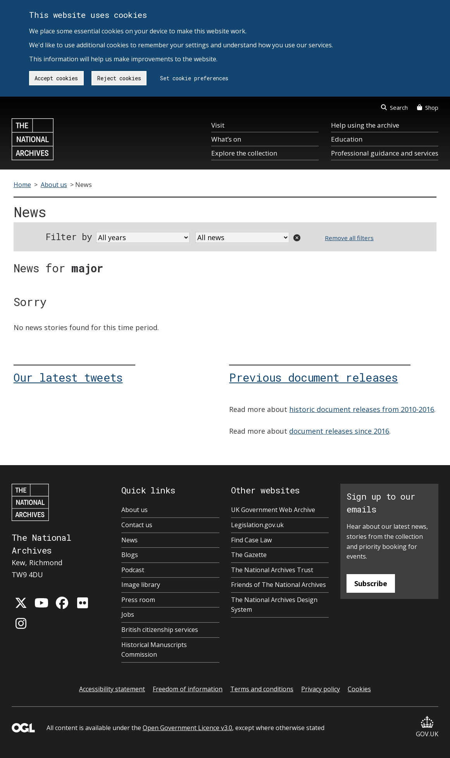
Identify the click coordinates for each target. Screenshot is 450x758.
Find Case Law (251, 540)
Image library (140, 584)
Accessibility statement (112, 689)
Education (346, 139)
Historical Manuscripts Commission (154, 649)
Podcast (132, 570)
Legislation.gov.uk (257, 525)
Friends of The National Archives (278, 584)
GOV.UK (427, 727)
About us (54, 184)
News (129, 540)
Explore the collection (244, 153)
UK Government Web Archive (273, 509)
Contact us (136, 525)
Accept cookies (56, 78)
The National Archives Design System (274, 604)
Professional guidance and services (384, 153)
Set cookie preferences (194, 78)
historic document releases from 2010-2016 (361, 409)
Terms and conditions (261, 689)
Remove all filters (349, 238)
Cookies (359, 689)
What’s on (226, 139)
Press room (138, 599)
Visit (217, 125)
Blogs (129, 554)
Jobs (127, 614)
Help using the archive (365, 125)
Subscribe (370, 583)
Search (394, 107)
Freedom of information (187, 689)
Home (22, 184)
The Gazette (249, 554)
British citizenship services (159, 629)
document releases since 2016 (339, 431)
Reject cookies (119, 78)
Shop (427, 107)
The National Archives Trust (272, 570)
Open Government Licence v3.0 (187, 727)
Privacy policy (320, 689)
